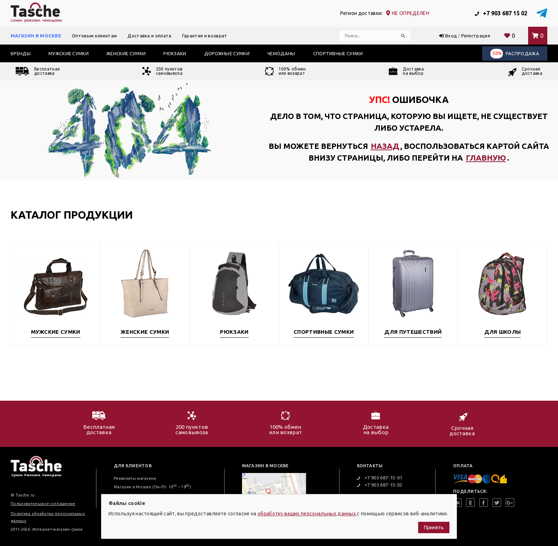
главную (486, 157)
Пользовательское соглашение (43, 503)
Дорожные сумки (226, 53)
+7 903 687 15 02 (501, 13)
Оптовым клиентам (94, 35)
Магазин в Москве (36, 35)
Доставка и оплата (149, 35)
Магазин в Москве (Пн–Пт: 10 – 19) (152, 487)
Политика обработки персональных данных (48, 517)
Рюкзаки (174, 53)
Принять (434, 527)
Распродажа (514, 53)
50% (497, 53)
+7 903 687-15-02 (379, 484)
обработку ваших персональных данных (307, 513)
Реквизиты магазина (135, 478)
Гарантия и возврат (204, 35)
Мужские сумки (68, 53)
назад (385, 145)
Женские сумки (126, 53)
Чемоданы (281, 53)
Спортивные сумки (338, 53)
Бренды (21, 53)
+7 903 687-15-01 (379, 477)
